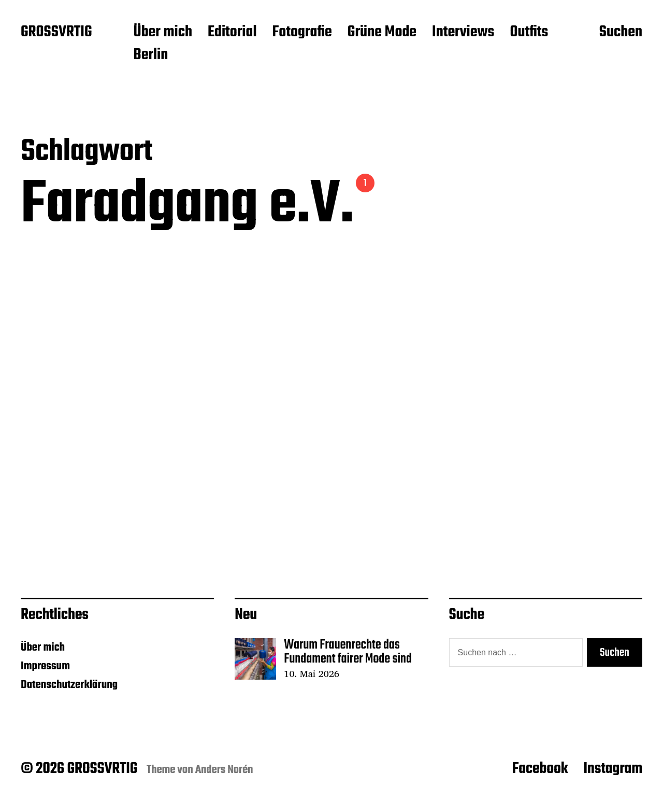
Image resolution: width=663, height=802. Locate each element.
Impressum (45, 666)
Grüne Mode (382, 32)
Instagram (612, 769)
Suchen (620, 32)
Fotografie (302, 32)
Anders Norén (224, 770)
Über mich (162, 32)
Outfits (529, 32)
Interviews (463, 32)
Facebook (540, 769)
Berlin (150, 55)
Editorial (232, 32)
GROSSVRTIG (56, 32)
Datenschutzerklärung (69, 685)
